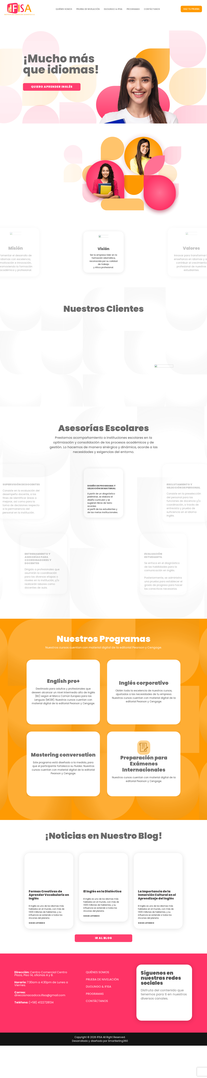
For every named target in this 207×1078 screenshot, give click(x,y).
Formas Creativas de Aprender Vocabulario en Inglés (49, 883)
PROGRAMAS (133, 9)
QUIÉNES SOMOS (64, 9)
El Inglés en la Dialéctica (102, 880)
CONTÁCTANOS (152, 9)
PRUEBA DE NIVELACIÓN (88, 9)
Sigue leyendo (37, 912)
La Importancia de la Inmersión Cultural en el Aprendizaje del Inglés (157, 883)
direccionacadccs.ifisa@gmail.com (39, 984)
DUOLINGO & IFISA (113, 9)
